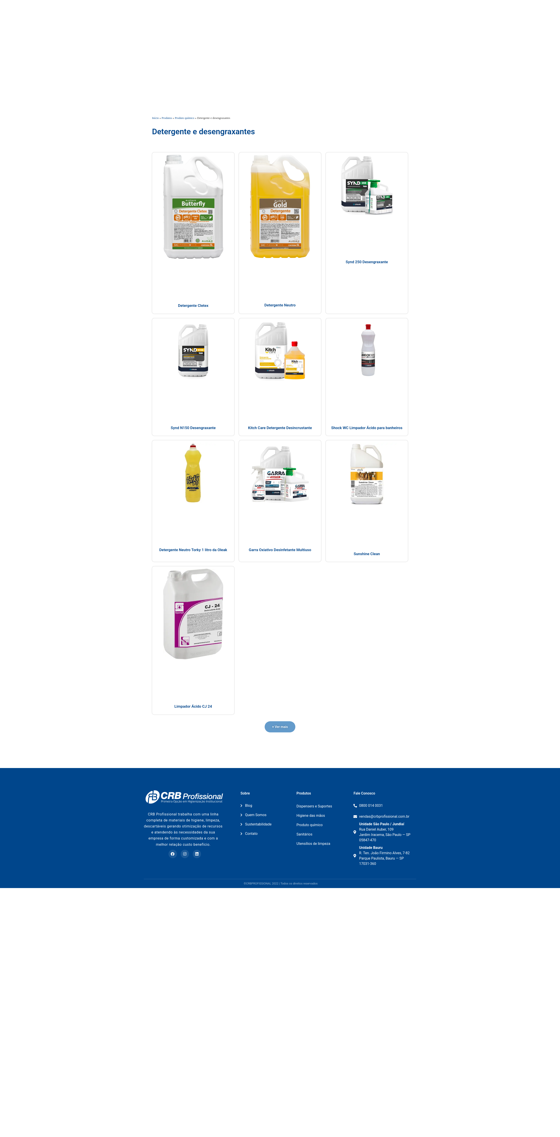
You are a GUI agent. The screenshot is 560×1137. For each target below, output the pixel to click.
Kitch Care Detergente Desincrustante (280, 475)
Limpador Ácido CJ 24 (193, 754)
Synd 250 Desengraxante (367, 310)
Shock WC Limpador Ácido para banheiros (366, 475)
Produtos (167, 165)
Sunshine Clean (367, 601)
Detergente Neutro (280, 352)
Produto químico (184, 165)
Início (155, 165)
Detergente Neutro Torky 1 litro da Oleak (193, 597)
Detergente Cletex (193, 353)
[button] (280, 774)
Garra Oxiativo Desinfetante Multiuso (280, 597)
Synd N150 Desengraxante (193, 475)
